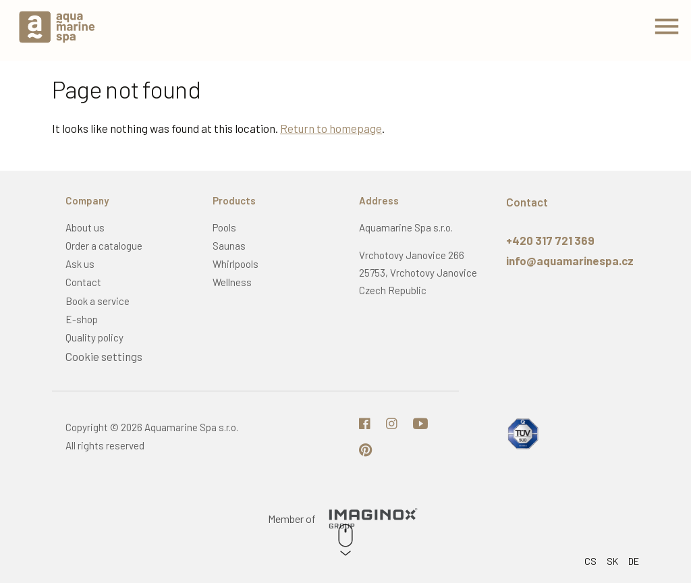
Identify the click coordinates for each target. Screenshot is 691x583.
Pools (224, 227)
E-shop (81, 319)
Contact (83, 282)
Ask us (79, 264)
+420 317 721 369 (550, 240)
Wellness (232, 282)
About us (85, 227)
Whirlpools (235, 264)
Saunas (229, 246)
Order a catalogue (103, 246)
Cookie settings (103, 356)
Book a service (97, 301)
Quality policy (94, 337)
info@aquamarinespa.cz (570, 260)
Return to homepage (331, 128)
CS (590, 561)
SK (612, 561)
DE (633, 561)
